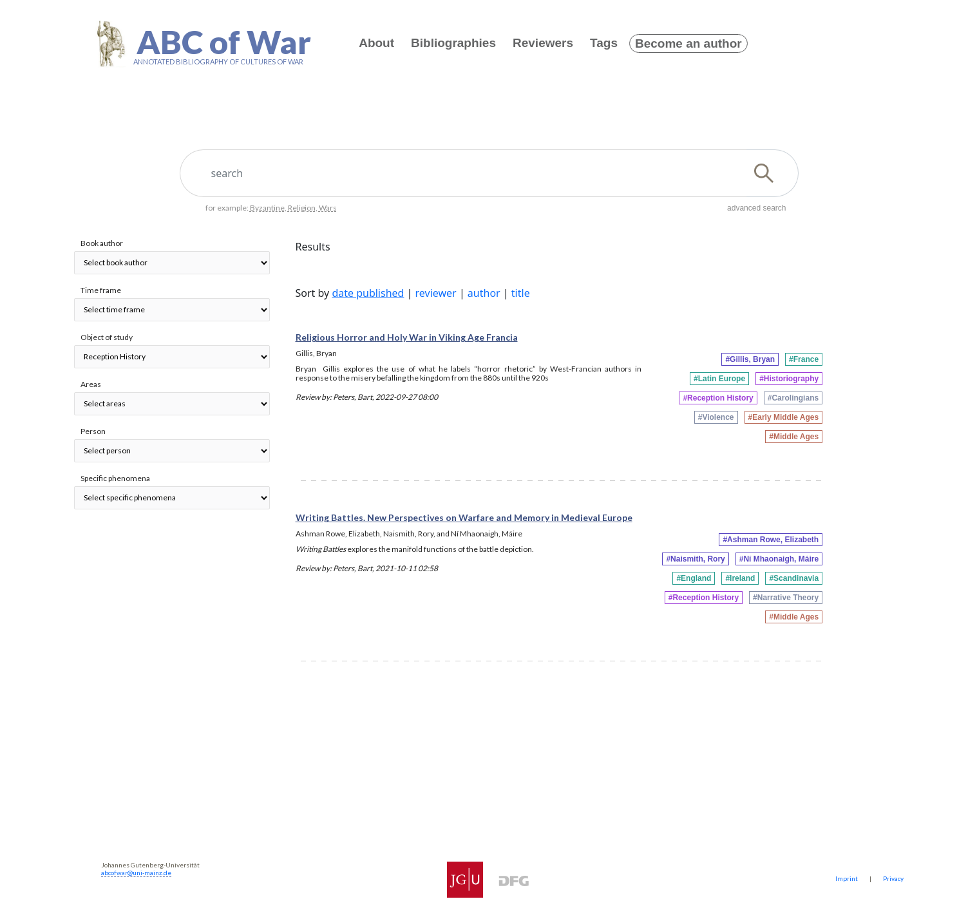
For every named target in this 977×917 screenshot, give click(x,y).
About (376, 43)
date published (368, 293)
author (484, 293)
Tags (604, 43)
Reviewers (543, 43)
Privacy (893, 878)
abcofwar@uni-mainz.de (136, 872)
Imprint (846, 878)
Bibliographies (453, 43)
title (520, 293)
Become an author (688, 43)
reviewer (436, 293)
